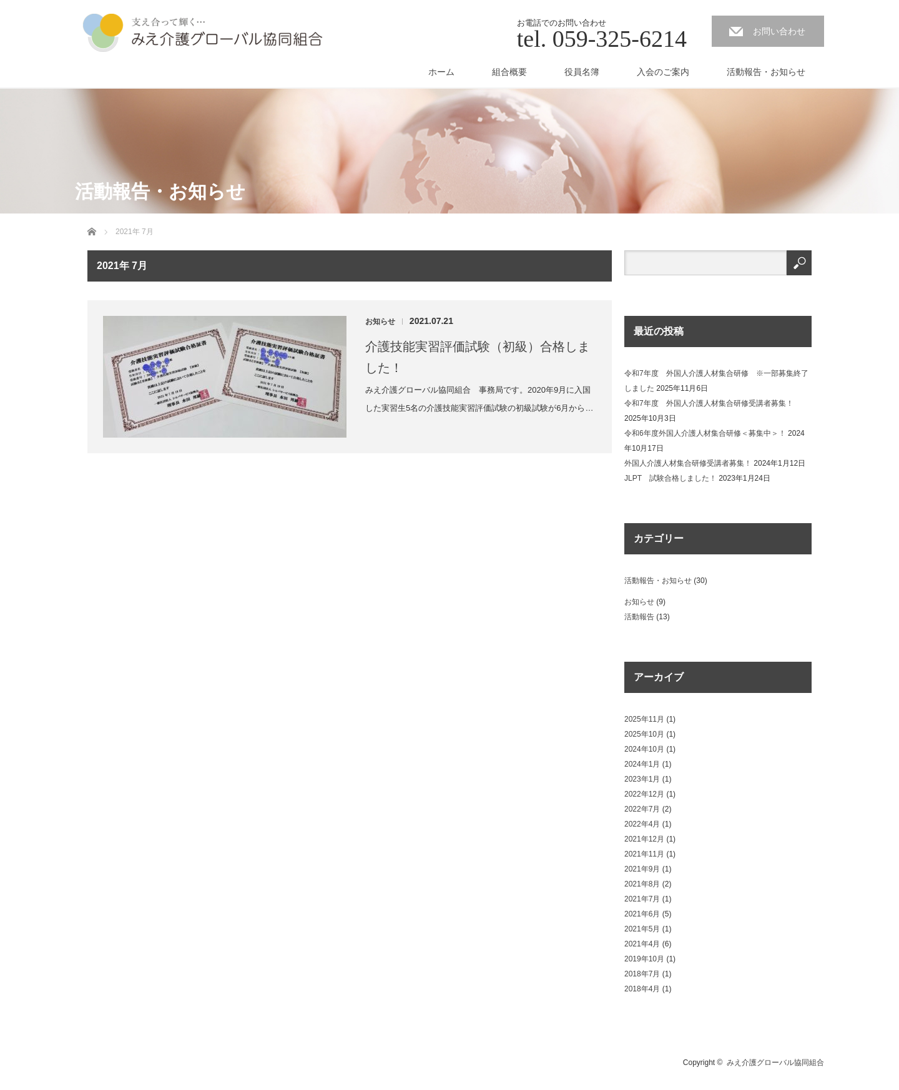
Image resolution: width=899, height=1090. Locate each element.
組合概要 (509, 72)
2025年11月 (644, 719)
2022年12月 (644, 794)
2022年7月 (642, 809)
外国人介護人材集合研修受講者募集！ (688, 463)
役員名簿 (581, 72)
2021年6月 (642, 914)
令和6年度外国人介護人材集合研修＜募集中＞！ (705, 433)
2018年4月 (642, 988)
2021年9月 (642, 869)
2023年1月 (642, 779)
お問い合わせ (779, 31)
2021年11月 (644, 854)
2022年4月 (642, 824)
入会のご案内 (663, 72)
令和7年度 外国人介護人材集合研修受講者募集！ (708, 403)
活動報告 (639, 616)
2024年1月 (642, 764)
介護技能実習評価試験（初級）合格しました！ (477, 357)
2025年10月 (644, 734)
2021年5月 (642, 929)
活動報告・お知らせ (766, 72)
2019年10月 (644, 959)
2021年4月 (642, 944)
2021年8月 (642, 884)
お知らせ (380, 321)
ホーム (441, 72)
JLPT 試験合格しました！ (670, 478)
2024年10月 (644, 749)
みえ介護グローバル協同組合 (775, 1062)
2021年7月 (642, 899)
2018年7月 (642, 974)
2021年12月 (644, 839)
